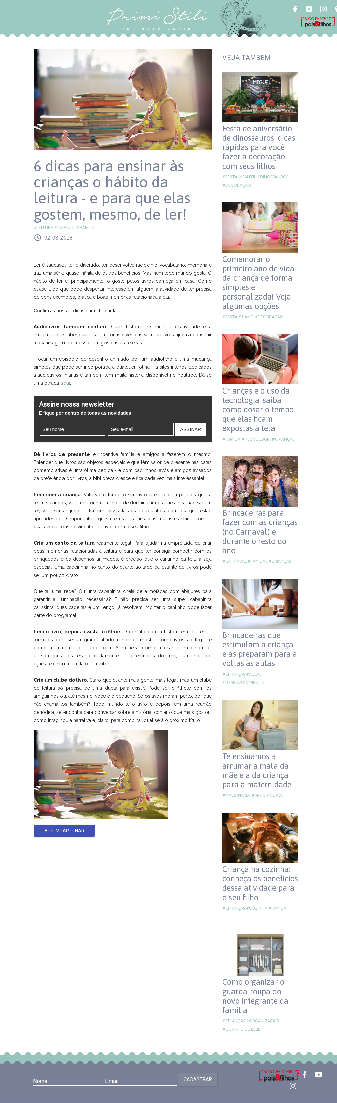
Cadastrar (198, 1079)
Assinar (190, 429)
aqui (65, 383)
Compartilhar (64, 830)
